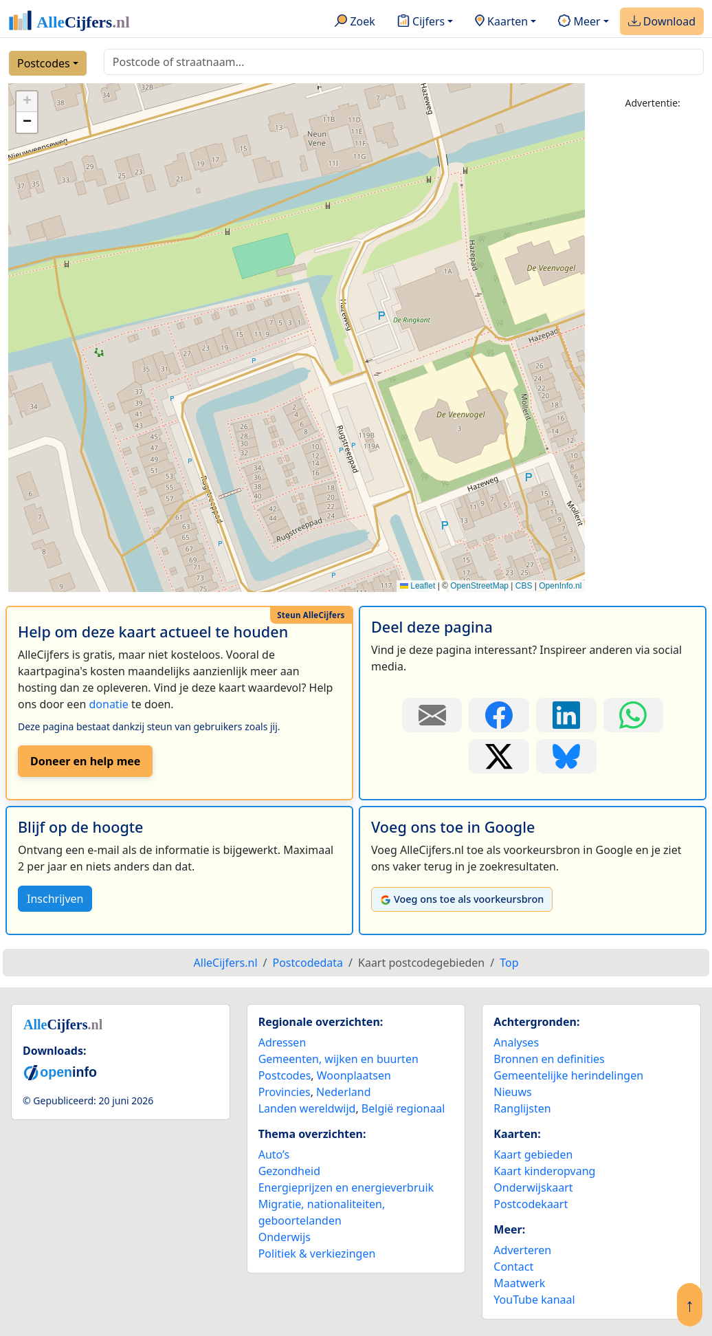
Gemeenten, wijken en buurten (338, 1058)
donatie (108, 704)
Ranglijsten (521, 1108)
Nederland (343, 1091)
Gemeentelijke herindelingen (568, 1075)
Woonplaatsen (354, 1075)
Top (509, 962)
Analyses (516, 1042)
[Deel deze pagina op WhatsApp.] (633, 715)
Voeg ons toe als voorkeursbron (462, 899)
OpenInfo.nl (560, 586)
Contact (513, 1266)
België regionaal (403, 1108)
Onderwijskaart (532, 1187)
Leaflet (417, 586)
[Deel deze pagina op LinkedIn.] (566, 715)
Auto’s (273, 1154)
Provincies (284, 1091)
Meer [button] (579, 22)
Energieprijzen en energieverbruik (346, 1187)
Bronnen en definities (548, 1058)
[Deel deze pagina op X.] (499, 756)
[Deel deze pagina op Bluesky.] (566, 756)
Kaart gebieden (532, 1154)
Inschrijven (55, 898)
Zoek (355, 22)
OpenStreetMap (479, 586)
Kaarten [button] (501, 22)
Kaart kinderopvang (544, 1171)
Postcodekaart (530, 1204)
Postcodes (43, 63)
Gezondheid (289, 1171)
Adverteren (522, 1250)
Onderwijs (284, 1237)
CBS (524, 586)
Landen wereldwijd (307, 1108)
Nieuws (512, 1091)
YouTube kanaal (534, 1299)
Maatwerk (519, 1283)
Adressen (282, 1042)
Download (662, 22)
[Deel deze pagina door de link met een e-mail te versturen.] (432, 715)
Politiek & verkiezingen (317, 1253)
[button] (26, 101)
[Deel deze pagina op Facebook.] (499, 715)
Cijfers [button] (421, 22)
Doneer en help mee (85, 761)
